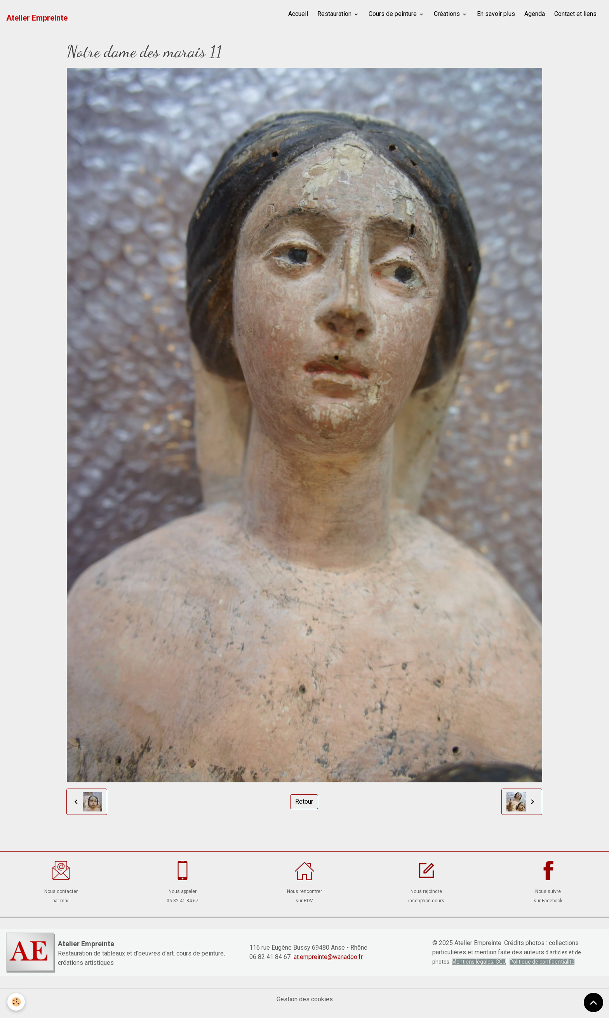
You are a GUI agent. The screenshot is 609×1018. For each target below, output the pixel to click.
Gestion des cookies (305, 999)
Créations (447, 13)
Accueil (298, 13)
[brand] (37, 18)
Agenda (534, 13)
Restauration (335, 13)
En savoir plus (496, 13)
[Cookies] (16, 1002)
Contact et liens (575, 13)
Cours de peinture (393, 13)
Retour (304, 801)
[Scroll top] (593, 1002)
